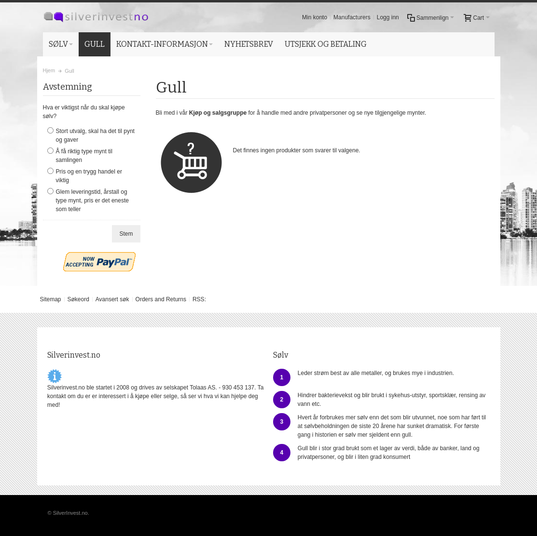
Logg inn (388, 17)
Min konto (314, 17)
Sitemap (50, 299)
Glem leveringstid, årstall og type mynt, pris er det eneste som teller (92, 200)
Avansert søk (112, 299)
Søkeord (78, 299)
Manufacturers (352, 17)
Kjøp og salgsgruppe (218, 112)
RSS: (199, 299)
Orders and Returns (161, 299)
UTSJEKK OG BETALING (326, 44)
